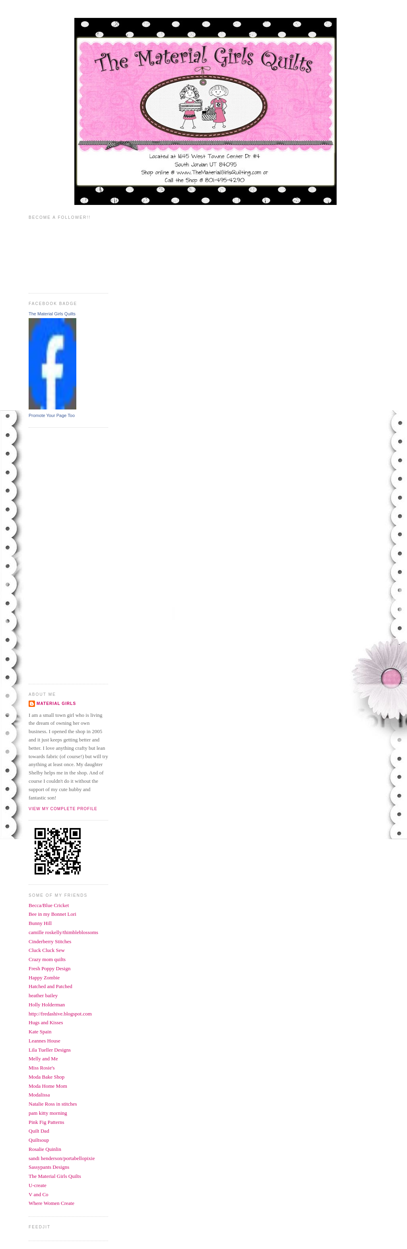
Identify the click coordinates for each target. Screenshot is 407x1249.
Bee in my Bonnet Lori (52, 914)
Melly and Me (43, 1059)
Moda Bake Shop (46, 1077)
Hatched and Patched (50, 986)
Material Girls (56, 703)
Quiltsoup (39, 1140)
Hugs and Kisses (46, 1022)
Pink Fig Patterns (46, 1122)
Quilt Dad (39, 1131)
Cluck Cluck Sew (47, 950)
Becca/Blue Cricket (49, 905)
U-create (38, 1185)
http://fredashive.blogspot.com (60, 1014)
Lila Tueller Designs (50, 1050)
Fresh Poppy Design (49, 968)
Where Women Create (51, 1203)
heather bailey (43, 995)
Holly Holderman (47, 1005)
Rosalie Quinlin (45, 1149)
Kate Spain (40, 1032)
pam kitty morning (48, 1113)
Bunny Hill (40, 923)
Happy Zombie (44, 978)
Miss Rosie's (42, 1068)
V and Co (38, 1194)
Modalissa (39, 1095)
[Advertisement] (60, 555)
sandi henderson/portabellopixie (62, 1158)
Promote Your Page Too (52, 415)
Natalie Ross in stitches (53, 1104)
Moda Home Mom (48, 1086)
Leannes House (44, 1041)
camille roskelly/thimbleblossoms (63, 932)
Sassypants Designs (49, 1167)
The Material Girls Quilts (52, 313)
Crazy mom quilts (47, 959)
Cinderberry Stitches (50, 941)
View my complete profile (63, 809)
